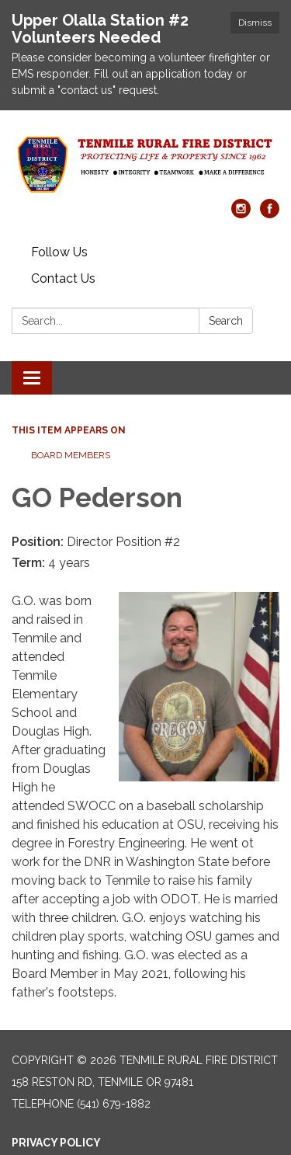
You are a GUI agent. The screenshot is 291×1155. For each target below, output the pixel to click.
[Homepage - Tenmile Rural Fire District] (145, 162)
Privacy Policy (56, 1142)
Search (226, 321)
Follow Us (59, 252)
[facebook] (269, 214)
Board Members (70, 455)
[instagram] (241, 214)
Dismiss (255, 22)
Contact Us (63, 278)
